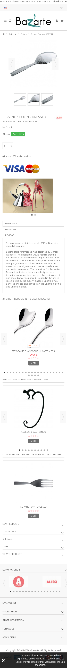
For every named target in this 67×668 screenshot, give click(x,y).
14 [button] (44, 372)
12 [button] (38, 372)
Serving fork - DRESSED (33, 506)
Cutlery (24, 34)
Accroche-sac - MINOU (33, 431)
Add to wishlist (24, 156)
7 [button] (22, 372)
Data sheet (11, 229)
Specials (7, 538)
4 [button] (13, 372)
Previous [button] (12, 64)
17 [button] (53, 372)
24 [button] (38, 375)
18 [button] (56, 372)
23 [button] (35, 375)
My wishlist (62, 8)
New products (11, 523)
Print (8, 156)
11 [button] (35, 372)
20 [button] (62, 372)
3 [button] (10, 372)
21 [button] (29, 375)
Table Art (13, 34)
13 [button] (41, 372)
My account (9, 603)
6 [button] (19, 372)
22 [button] (32, 375)
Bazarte (35, 650)
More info (11, 223)
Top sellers (9, 531)
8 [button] (26, 372)
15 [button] (47, 372)
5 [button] (16, 372)
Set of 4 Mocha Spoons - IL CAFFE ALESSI (33, 351)
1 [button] (32, 215)
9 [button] (29, 372)
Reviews (9, 235)
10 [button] (32, 372)
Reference (7, 121)
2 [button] (35, 215)
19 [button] (59, 372)
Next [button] (55, 64)
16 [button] (50, 372)
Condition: (28, 121)
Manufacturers (12, 569)
